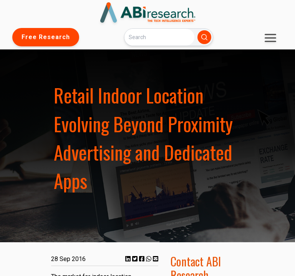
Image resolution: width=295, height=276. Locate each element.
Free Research (46, 37)
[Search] (159, 37)
